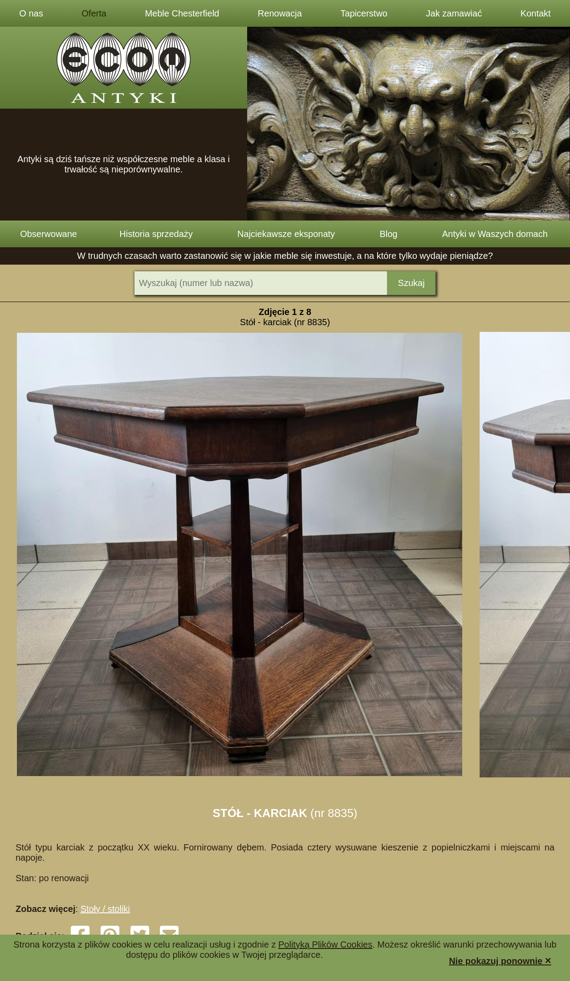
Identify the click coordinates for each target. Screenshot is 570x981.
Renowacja (280, 13)
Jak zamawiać (454, 13)
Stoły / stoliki (105, 909)
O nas (31, 13)
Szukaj (411, 283)
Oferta (93, 13)
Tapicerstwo (363, 13)
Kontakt (536, 13)
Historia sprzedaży (156, 234)
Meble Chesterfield (182, 13)
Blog (388, 234)
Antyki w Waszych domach (495, 234)
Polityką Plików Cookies (325, 944)
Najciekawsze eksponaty (286, 234)
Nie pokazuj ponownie (500, 960)
